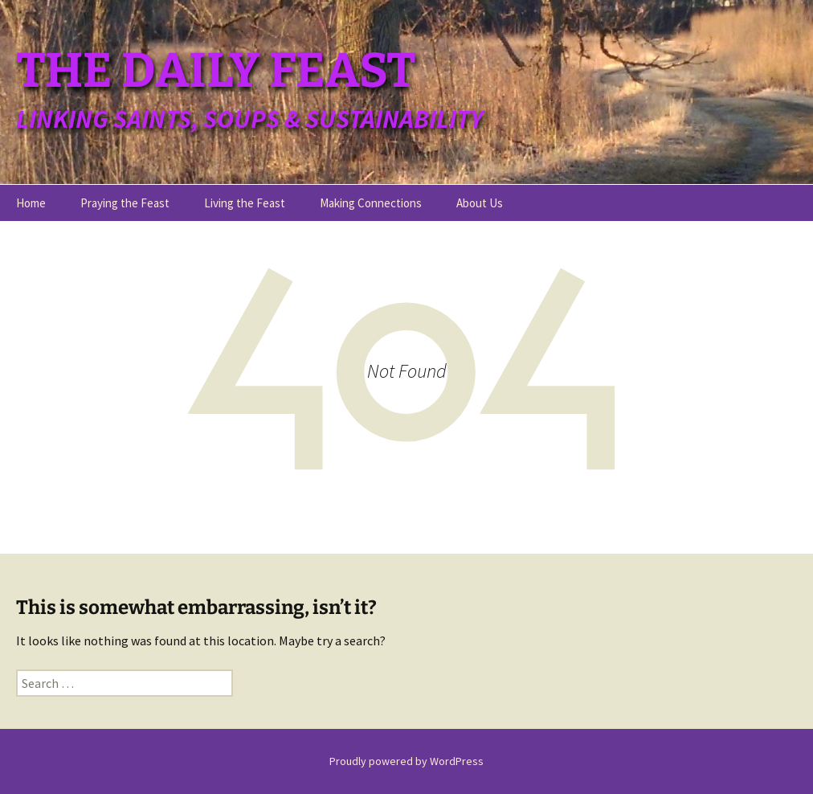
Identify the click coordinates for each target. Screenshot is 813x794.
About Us (479, 203)
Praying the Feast (125, 203)
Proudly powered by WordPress (406, 761)
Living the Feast (244, 203)
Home (31, 203)
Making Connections (371, 203)
